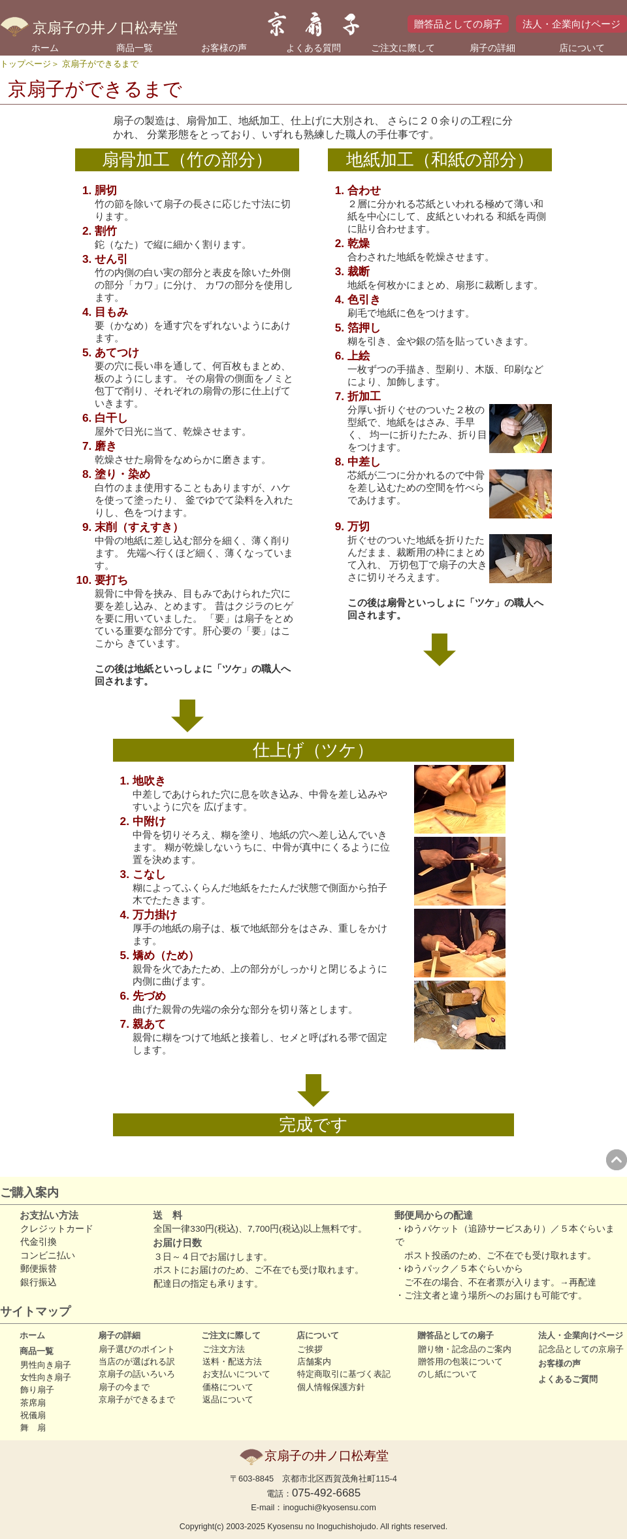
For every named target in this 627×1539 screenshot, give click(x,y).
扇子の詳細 (492, 47)
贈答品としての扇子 (458, 23)
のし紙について (447, 1374)
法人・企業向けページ (571, 23)
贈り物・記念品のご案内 (464, 1349)
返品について (227, 1399)
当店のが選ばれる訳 (137, 1361)
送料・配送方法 (232, 1361)
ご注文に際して (403, 47)
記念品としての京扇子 (581, 1349)
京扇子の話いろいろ (137, 1374)
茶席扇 (33, 1403)
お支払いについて (236, 1374)
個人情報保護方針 (331, 1387)
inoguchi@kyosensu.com (329, 1507)
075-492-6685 (326, 1493)
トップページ (25, 64)
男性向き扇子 (45, 1365)
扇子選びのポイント (137, 1349)
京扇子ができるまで (137, 1399)
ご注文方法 (223, 1349)
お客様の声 (224, 47)
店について (582, 47)
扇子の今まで (124, 1387)
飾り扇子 (37, 1390)
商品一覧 (134, 47)
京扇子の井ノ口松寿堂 (89, 28)
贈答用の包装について (460, 1361)
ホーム (45, 47)
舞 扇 (33, 1427)
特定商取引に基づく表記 (344, 1374)
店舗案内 (314, 1361)
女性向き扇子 (45, 1377)
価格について (227, 1387)
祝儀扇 (33, 1415)
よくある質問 (313, 47)
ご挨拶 (310, 1349)
